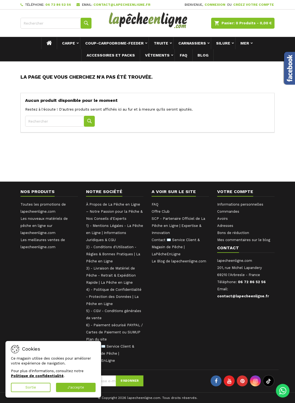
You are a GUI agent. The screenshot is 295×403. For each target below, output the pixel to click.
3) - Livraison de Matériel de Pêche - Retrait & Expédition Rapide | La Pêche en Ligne (111, 275)
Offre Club (161, 211)
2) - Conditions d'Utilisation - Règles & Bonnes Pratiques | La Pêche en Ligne (113, 254)
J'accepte (75, 387)
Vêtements (157, 55)
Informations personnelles (240, 204)
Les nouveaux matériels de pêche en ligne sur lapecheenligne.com (44, 226)
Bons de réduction (233, 233)
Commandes (228, 211)
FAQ (183, 55)
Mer (244, 43)
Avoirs (222, 219)
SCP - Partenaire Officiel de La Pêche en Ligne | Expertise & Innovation (178, 226)
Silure (223, 43)
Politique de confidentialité (37, 376)
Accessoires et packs (111, 55)
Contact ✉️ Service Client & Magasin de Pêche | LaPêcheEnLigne (110, 353)
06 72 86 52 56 (58, 5)
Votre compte (235, 191)
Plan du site (96, 339)
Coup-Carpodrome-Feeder (114, 43)
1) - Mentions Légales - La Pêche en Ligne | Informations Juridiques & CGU (114, 233)
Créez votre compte (253, 5)
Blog (202, 55)
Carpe (68, 43)
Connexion (215, 5)
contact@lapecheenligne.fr (122, 5)
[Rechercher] (56, 23)
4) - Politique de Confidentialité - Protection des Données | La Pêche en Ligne (113, 297)
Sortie (30, 387)
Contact (228, 247)
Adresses (225, 226)
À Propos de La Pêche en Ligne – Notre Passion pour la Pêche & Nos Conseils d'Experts (114, 211)
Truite (161, 43)
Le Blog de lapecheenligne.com (179, 261)
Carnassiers (192, 43)
